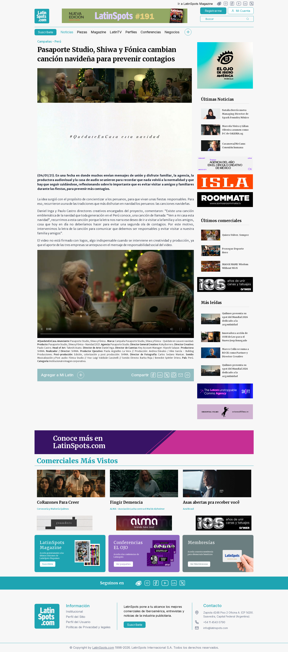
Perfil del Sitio (75, 617)
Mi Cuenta (240, 11)
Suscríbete (45, 32)
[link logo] (42, 16)
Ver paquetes (123, 564)
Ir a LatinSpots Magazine (195, 4)
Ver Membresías (199, 564)
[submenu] (188, 32)
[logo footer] (47, 616)
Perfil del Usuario (78, 622)
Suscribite (47, 564)
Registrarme (213, 11)
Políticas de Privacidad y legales (88, 627)
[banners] (124, 16)
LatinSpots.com (103, 647)
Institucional (74, 611)
